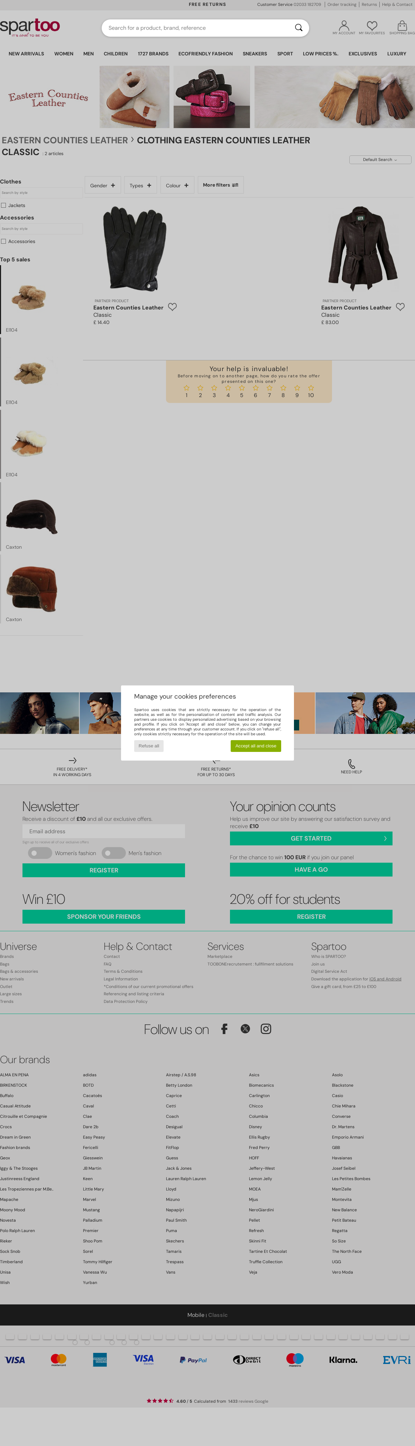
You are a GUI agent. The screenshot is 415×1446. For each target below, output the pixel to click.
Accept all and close (256, 745)
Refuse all (149, 745)
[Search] (299, 28)
